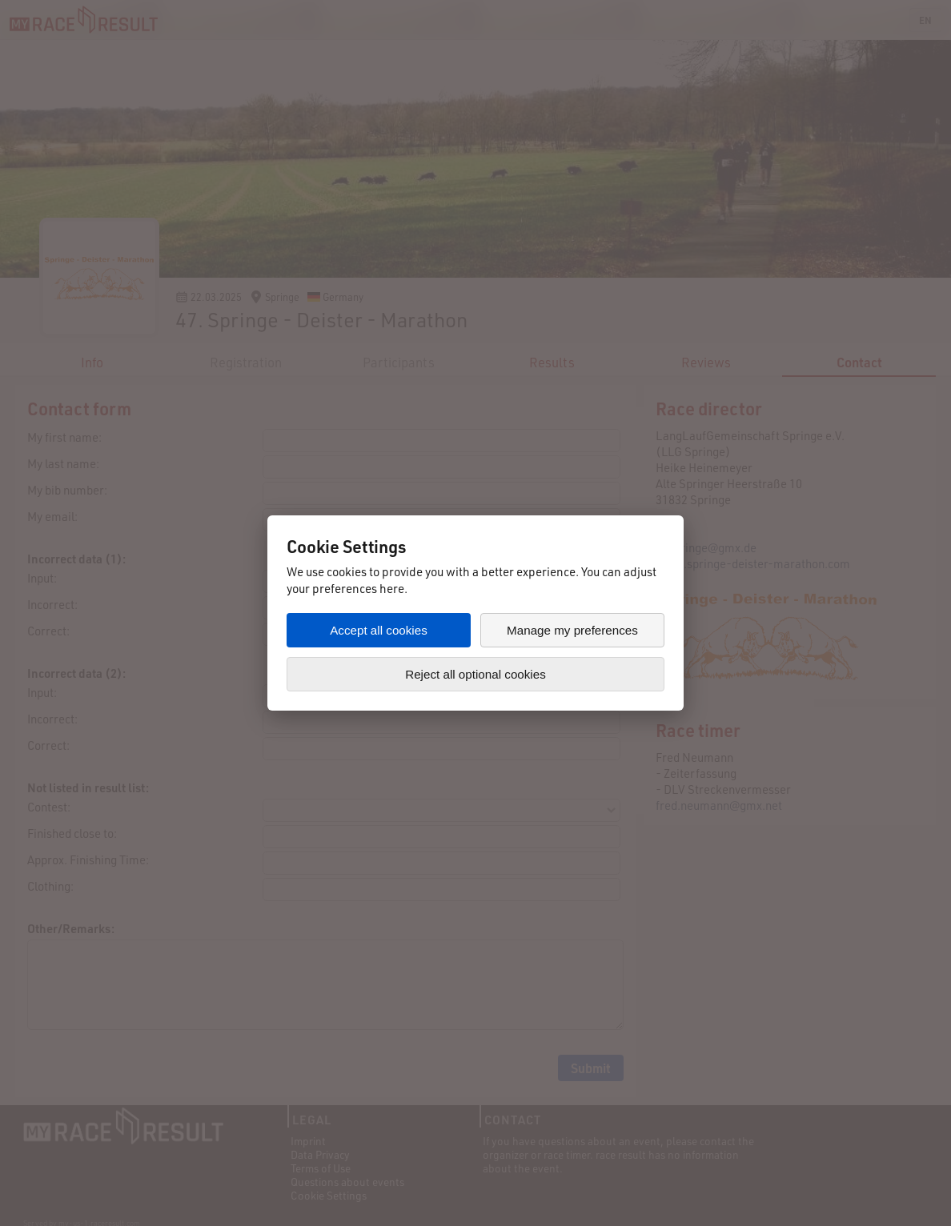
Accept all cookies (378, 630)
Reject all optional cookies (475, 674)
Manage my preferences (572, 630)
